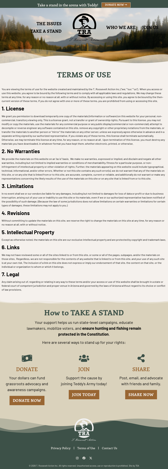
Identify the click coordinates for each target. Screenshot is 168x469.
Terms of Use (86, 448)
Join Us (150, 27)
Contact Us (109, 448)
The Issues (49, 23)
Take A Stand (46, 31)
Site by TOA (134, 465)
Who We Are (121, 27)
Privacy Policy (60, 448)
